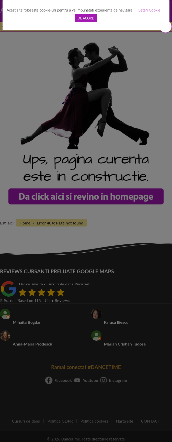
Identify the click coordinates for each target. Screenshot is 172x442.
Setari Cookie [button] (149, 10)
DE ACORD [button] (86, 18)
